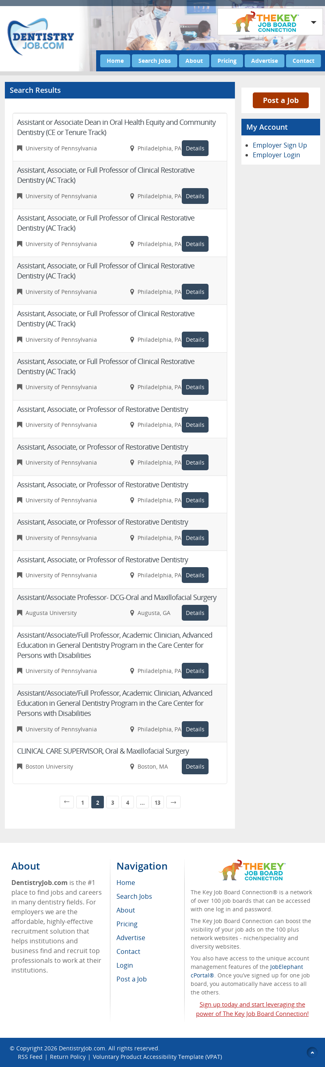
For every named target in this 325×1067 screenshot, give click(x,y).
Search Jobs (154, 60)
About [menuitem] (125, 910)
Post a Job (281, 100)
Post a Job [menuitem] (131, 979)
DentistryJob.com (82, 1048)
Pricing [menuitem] (127, 923)
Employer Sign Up (280, 145)
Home (115, 60)
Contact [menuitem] (128, 951)
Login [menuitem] (124, 965)
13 (157, 802)
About (194, 60)
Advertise (264, 60)
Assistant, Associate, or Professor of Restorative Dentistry (102, 409)
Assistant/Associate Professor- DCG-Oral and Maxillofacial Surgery (116, 597)
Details (195, 148)
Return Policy (68, 1057)
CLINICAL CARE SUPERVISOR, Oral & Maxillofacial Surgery (103, 751)
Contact (303, 60)
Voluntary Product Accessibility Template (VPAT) (157, 1057)
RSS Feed (30, 1057)
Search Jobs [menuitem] (134, 896)
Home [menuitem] (125, 882)
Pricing (227, 60)
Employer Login (276, 154)
